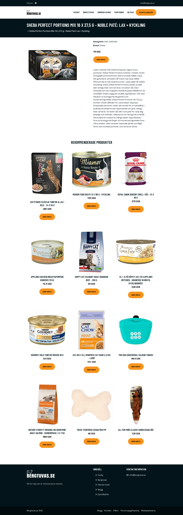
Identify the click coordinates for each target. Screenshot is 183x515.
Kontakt (107, 510)
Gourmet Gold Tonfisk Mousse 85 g (47, 355)
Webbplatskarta (148, 510)
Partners (119, 12)
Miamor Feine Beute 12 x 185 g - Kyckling (91, 194)
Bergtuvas (88, 12)
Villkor (116, 510)
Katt (106, 41)
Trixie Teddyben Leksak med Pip (91, 429)
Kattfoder (113, 41)
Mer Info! (101, 59)
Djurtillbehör (146, 12)
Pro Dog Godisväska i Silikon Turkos (136, 355)
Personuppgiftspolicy (130, 510)
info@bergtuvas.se (147, 3)
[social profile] (35, 3)
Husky (76, 12)
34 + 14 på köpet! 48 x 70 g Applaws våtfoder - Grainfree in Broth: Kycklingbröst (135, 280)
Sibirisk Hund (104, 12)
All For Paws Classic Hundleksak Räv (136, 429)
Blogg (130, 12)
